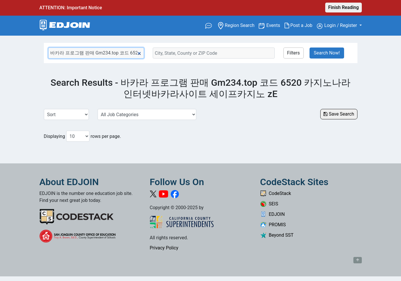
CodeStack (275, 193)
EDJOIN (272, 214)
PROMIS (273, 224)
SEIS (269, 204)
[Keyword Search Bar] (96, 53)
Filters (293, 53)
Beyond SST (277, 235)
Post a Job (301, 25)
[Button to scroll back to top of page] (357, 260)
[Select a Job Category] (147, 114)
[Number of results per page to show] (77, 136)
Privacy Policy (164, 248)
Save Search (338, 114)
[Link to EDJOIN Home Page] (64, 25)
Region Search (238, 25)
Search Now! (327, 53)
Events (275, 25)
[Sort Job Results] (66, 114)
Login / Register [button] (337, 26)
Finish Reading (343, 7)
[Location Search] (214, 53)
